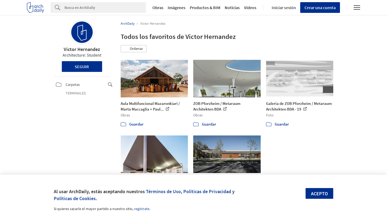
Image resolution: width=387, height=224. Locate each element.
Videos (250, 7)
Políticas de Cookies (75, 198)
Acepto (319, 193)
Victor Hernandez (82, 49)
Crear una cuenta (320, 7)
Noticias (232, 7)
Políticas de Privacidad (207, 191)
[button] (133, 49)
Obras (157, 7)
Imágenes (176, 7)
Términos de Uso (163, 191)
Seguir (82, 66)
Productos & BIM (205, 7)
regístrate (141, 208)
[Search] (105, 7)
